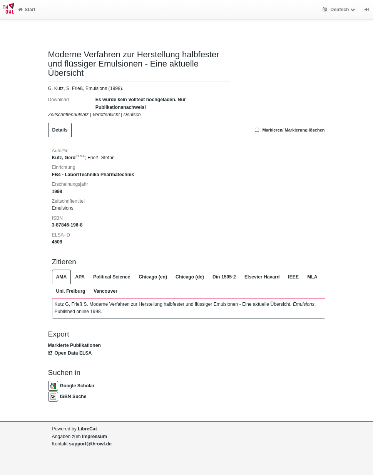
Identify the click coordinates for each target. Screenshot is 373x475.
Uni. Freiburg (70, 291)
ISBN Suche (67, 396)
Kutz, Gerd (68, 157)
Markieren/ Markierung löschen (289, 130)
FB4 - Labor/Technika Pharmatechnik (93, 174)
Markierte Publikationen (74, 345)
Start (26, 9)
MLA (312, 277)
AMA (61, 277)
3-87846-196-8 (67, 225)
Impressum (94, 436)
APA (80, 277)
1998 (57, 191)
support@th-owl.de (90, 444)
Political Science (111, 277)
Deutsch (340, 9)
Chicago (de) (190, 277)
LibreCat (87, 429)
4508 (57, 242)
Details (60, 130)
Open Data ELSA (70, 353)
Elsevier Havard (261, 277)
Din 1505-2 (224, 277)
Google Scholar (71, 385)
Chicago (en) (153, 277)
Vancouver (105, 291)
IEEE (293, 277)
